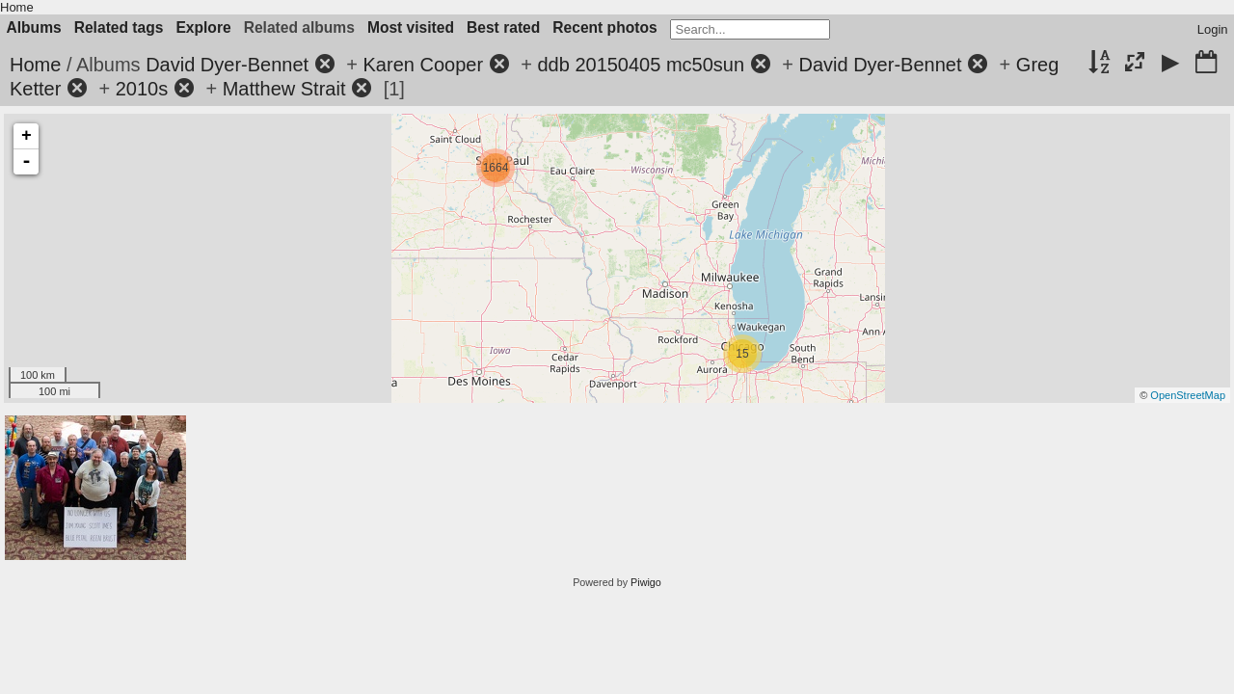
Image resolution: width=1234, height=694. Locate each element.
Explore (202, 27)
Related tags (119, 27)
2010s (142, 88)
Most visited (410, 27)
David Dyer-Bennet (227, 64)
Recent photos (604, 27)
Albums (34, 27)
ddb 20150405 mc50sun (640, 64)
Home (17, 7)
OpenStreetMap (1187, 395)
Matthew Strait (284, 88)
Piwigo (645, 582)
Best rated (503, 27)
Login (1212, 29)
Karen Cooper (423, 64)
